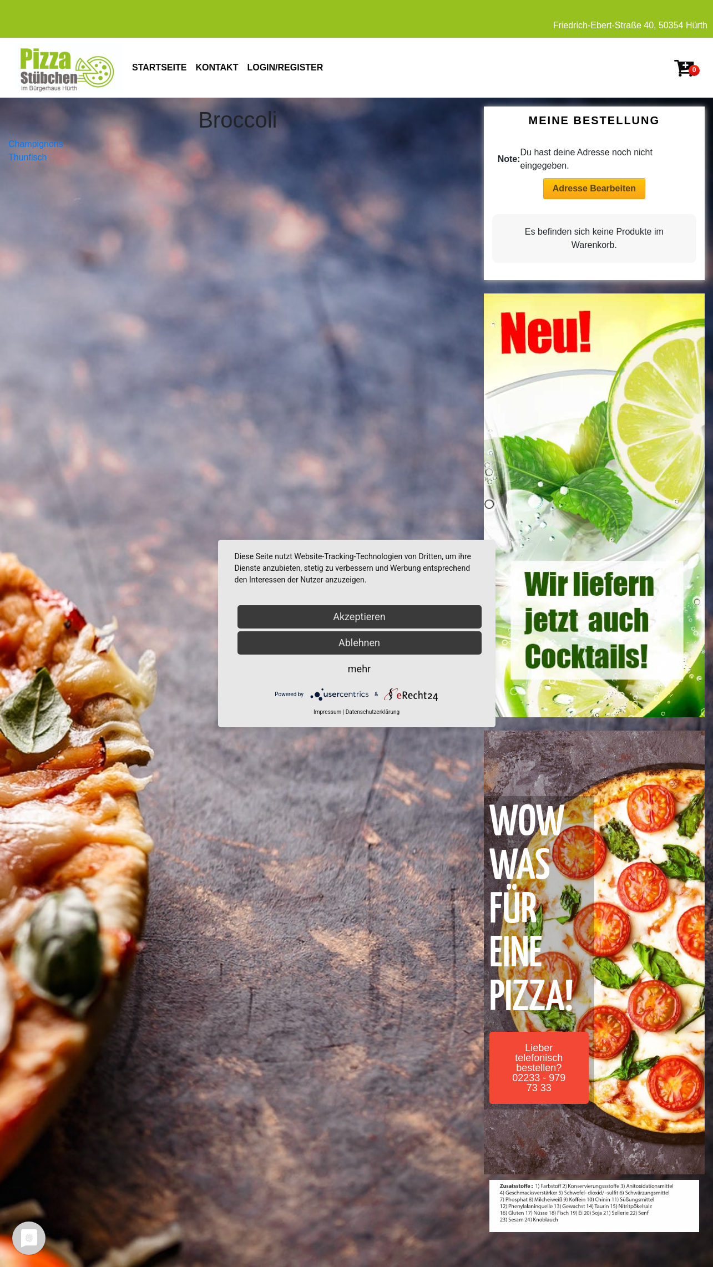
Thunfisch (27, 157)
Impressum (327, 712)
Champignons (35, 144)
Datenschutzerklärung (373, 712)
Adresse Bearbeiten (594, 188)
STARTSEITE (159, 67)
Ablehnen (359, 642)
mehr (359, 669)
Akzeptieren (359, 616)
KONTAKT (216, 67)
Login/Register (285, 67)
